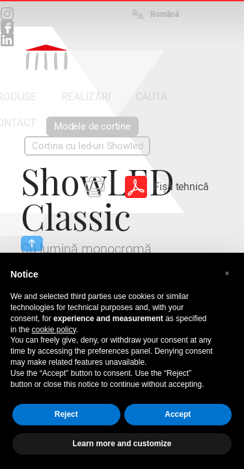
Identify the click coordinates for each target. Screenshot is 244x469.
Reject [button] (66, 414)
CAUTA (151, 97)
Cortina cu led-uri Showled (87, 146)
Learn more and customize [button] (121, 443)
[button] (227, 273)
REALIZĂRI (86, 97)
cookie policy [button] (54, 329)
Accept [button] (178, 414)
